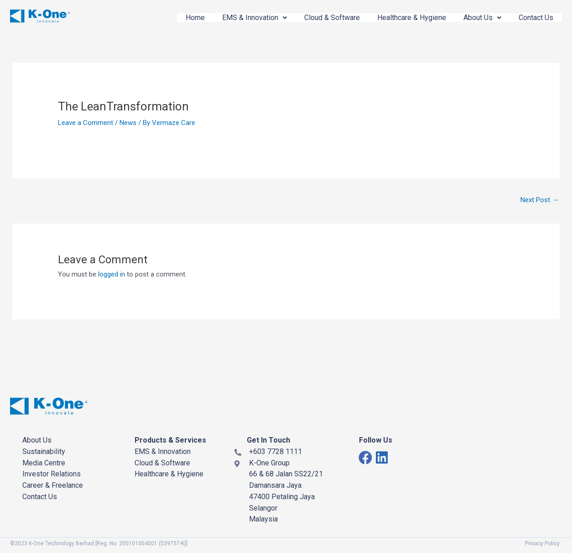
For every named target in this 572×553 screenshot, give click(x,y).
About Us (482, 17)
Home (195, 17)
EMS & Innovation (254, 17)
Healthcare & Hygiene (411, 17)
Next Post (539, 200)
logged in (111, 274)
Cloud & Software (332, 17)
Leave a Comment (85, 123)
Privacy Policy (542, 543)
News (128, 123)
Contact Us (536, 17)
